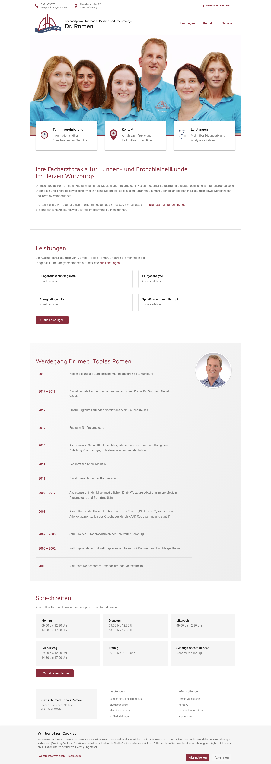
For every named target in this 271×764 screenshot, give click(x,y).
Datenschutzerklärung (191, 710)
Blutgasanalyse (119, 704)
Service (227, 23)
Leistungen (187, 23)
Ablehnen (222, 757)
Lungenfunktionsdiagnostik (126, 698)
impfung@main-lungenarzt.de (165, 205)
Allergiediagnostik (120, 710)
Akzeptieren (198, 757)
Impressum (185, 716)
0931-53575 (48, 4)
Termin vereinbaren (216, 5)
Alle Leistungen (52, 320)
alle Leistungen (110, 263)
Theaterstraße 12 (90, 4)
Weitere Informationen (52, 755)
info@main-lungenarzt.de (54, 7)
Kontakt (208, 23)
